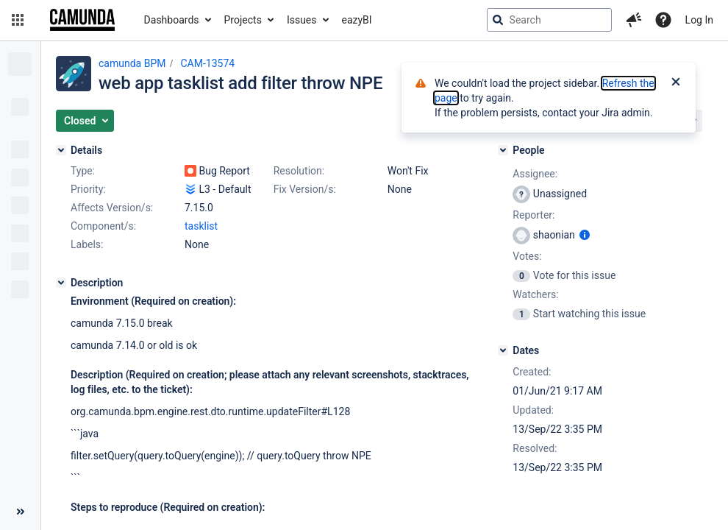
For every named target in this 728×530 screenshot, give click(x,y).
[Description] (61, 283)
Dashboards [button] (171, 20)
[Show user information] (584, 235)
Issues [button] (302, 20)
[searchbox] (549, 20)
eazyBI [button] (357, 20)
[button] (17, 20)
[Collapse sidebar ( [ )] (20, 512)
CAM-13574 (207, 63)
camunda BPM (132, 63)
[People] (503, 150)
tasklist (201, 226)
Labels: (87, 244)
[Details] (61, 150)
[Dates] (503, 350)
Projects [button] (243, 20)
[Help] (663, 20)
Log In (699, 20)
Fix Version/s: (305, 189)
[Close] (675, 83)
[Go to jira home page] (82, 20)
